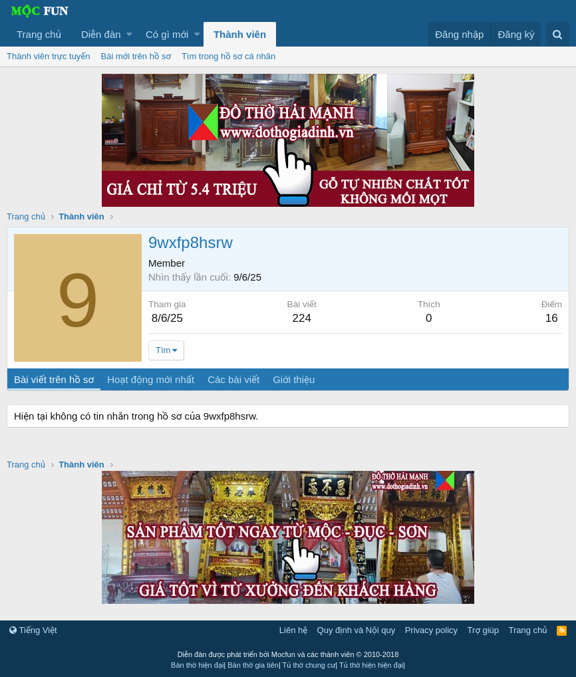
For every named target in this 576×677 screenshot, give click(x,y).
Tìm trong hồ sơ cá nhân (228, 56)
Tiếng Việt (33, 630)
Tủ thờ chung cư (309, 665)
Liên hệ (293, 630)
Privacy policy (431, 630)
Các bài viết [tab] (233, 379)
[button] (129, 34)
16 (551, 318)
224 (302, 318)
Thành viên (240, 34)
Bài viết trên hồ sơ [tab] (54, 379)
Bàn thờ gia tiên (253, 665)
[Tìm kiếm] (557, 34)
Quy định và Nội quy (356, 630)
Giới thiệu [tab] (294, 379)
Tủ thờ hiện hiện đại (371, 665)
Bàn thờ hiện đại (197, 665)
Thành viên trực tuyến (48, 56)
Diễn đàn (101, 34)
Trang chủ (39, 34)
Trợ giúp (483, 630)
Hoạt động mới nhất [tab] (150, 379)
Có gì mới (167, 34)
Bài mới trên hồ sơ (136, 56)
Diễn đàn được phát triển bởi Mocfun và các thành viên (288, 654)
